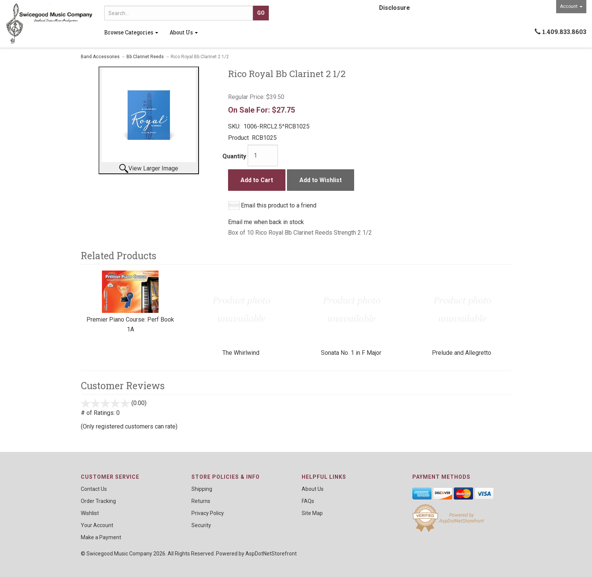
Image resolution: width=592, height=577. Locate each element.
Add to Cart (256, 180)
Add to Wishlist (320, 180)
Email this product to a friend (278, 205)
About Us (184, 32)
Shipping (201, 489)
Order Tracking (98, 501)
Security (201, 525)
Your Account (97, 525)
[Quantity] (263, 155)
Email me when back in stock (266, 222)
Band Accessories (100, 56)
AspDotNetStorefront (271, 554)
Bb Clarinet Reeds (145, 56)
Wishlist (90, 513)
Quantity (234, 156)
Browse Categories (131, 32)
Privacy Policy (207, 513)
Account (571, 6)
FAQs (308, 501)
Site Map (312, 513)
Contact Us (94, 489)
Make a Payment (101, 537)
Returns (200, 501)
